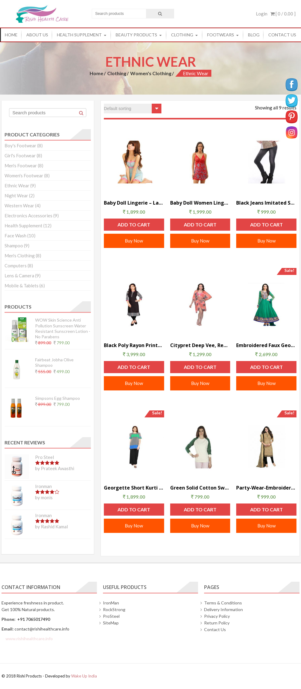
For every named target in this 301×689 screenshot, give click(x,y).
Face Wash (15, 235)
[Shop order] (132, 108)
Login (261, 13)
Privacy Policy (217, 616)
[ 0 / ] (283, 13)
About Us (37, 34)
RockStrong (114, 609)
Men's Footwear (21, 165)
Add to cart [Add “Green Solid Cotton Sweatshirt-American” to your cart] (200, 509)
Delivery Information (223, 609)
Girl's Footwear (20, 155)
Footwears (220, 34)
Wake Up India (84, 676)
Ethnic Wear (17, 185)
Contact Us (282, 34)
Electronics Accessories (28, 215)
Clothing (182, 34)
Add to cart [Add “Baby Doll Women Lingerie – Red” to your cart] (200, 224)
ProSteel (111, 616)
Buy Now (134, 240)
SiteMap (111, 622)
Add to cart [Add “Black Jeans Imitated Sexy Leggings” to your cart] (266, 224)
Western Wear (19, 205)
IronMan (111, 602)
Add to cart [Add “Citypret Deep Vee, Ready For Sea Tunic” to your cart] (200, 367)
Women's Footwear (24, 175)
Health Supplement (79, 34)
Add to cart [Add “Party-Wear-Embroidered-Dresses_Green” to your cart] (266, 509)
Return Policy (217, 622)
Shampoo (14, 245)
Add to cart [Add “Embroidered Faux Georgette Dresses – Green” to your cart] (266, 367)
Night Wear (16, 195)
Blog (254, 34)
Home (11, 34)
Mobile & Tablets (21, 285)
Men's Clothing (20, 255)
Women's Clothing (150, 73)
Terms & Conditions (223, 602)
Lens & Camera (19, 275)
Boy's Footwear (20, 145)
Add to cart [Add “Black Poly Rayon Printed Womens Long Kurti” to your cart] (133, 367)
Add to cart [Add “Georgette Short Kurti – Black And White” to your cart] (133, 509)
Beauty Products (136, 34)
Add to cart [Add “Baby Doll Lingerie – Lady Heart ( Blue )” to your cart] (133, 224)
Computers (16, 265)
